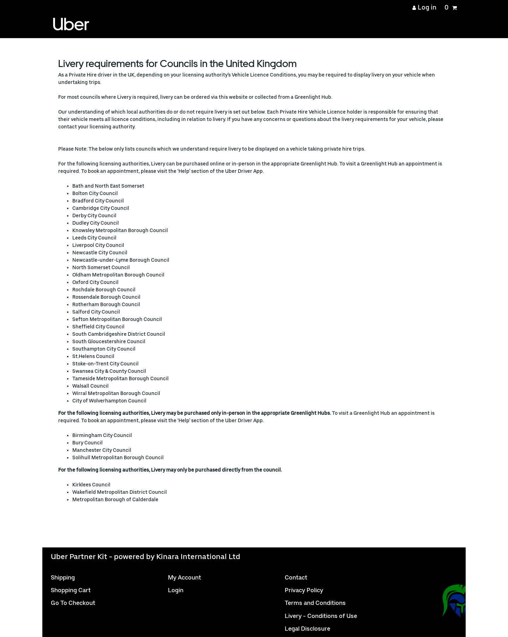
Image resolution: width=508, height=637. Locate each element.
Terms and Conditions (315, 602)
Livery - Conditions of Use (321, 615)
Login (175, 590)
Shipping (63, 577)
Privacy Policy (304, 590)
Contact (296, 577)
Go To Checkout (73, 602)
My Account (184, 577)
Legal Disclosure (307, 628)
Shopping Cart (71, 590)
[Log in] (425, 7)
